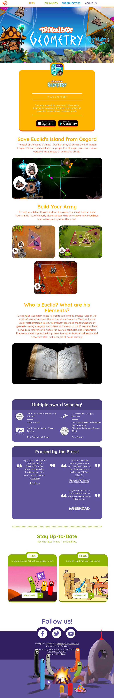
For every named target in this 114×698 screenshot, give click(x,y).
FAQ (61, 646)
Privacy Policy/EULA (57, 651)
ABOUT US (91, 3)
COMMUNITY (51, 3)
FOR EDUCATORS (71, 3)
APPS (32, 3)
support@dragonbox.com (68, 643)
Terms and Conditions (57, 654)
